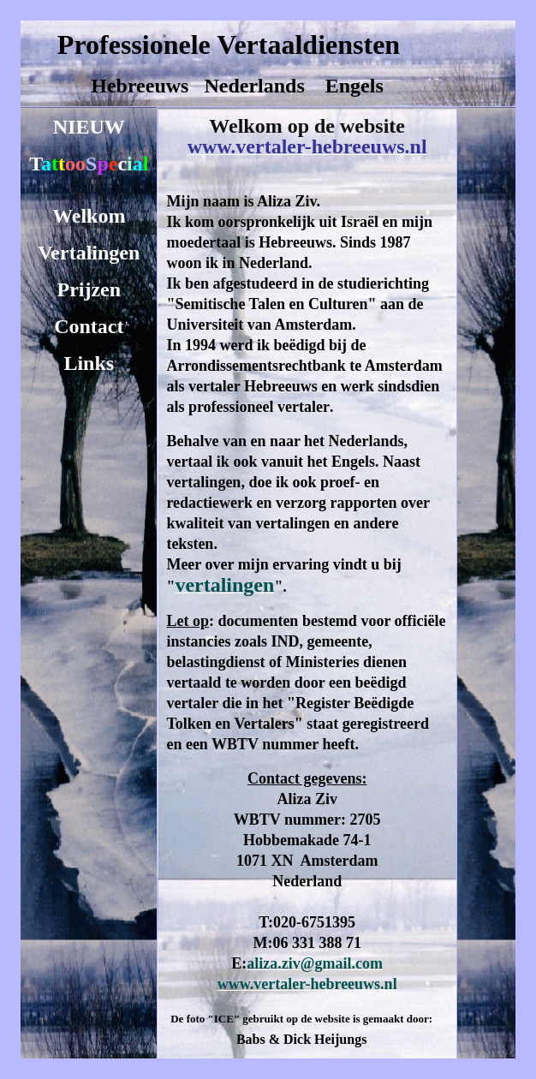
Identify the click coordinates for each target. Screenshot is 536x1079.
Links (88, 363)
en (110, 289)
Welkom (88, 216)
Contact (88, 326)
